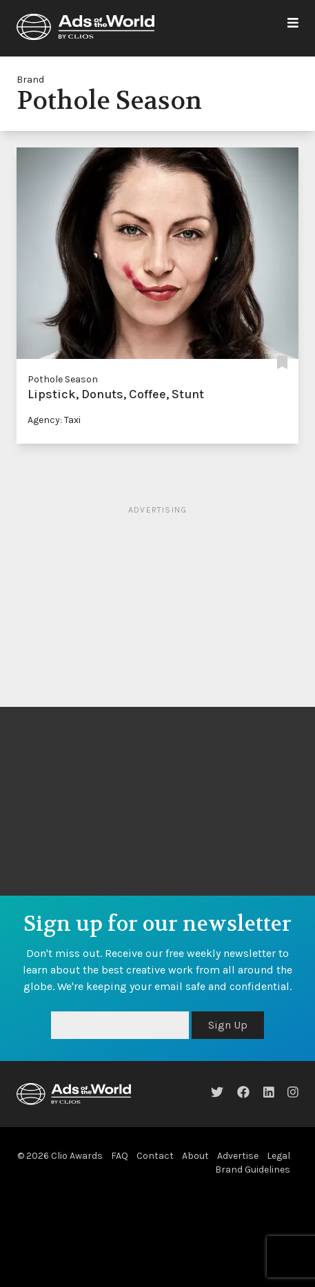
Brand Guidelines (252, 1169)
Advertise (237, 1156)
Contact (155, 1156)
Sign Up (227, 1024)
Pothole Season (63, 379)
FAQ (119, 1156)
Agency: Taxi (54, 420)
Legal (278, 1156)
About (195, 1156)
